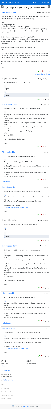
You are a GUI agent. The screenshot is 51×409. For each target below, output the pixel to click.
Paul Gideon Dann (9, 12)
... (5, 86)
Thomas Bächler (9, 152)
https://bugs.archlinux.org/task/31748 (16, 207)
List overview (5, 366)
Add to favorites (7, 380)
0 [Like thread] (39, 71)
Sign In (36, 2)
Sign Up (45, 2)
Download (6, 370)
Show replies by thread (42, 74)
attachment (7, 182)
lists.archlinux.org (12, 2)
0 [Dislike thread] (43, 71)
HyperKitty (26, 406)
